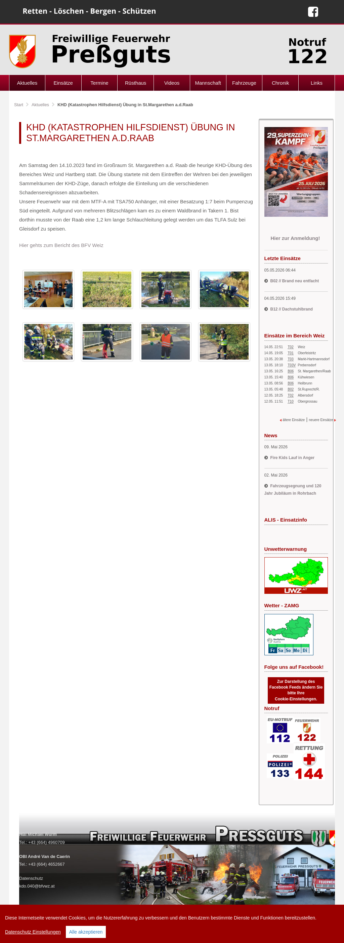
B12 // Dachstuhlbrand (291, 309)
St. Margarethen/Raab (314, 371)
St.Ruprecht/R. (309, 389)
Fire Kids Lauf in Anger (292, 457)
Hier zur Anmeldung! (295, 238)
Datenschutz (31, 878)
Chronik (280, 83)
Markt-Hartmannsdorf (314, 359)
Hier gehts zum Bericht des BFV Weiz (61, 245)
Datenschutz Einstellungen (33, 932)
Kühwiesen (306, 377)
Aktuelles (27, 83)
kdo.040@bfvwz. (35, 886)
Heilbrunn (305, 383)
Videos (172, 83)
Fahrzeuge (244, 83)
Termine (99, 83)
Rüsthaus (135, 83)
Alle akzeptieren (86, 932)
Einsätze (63, 83)
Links (316, 83)
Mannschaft (208, 83)
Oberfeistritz (307, 353)
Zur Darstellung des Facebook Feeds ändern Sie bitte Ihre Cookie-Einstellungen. (296, 690)
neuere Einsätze (322, 420)
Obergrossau (307, 401)
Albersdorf (305, 395)
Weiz (301, 347)
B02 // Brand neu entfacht (294, 281)
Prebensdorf (307, 365)
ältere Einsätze (292, 420)
